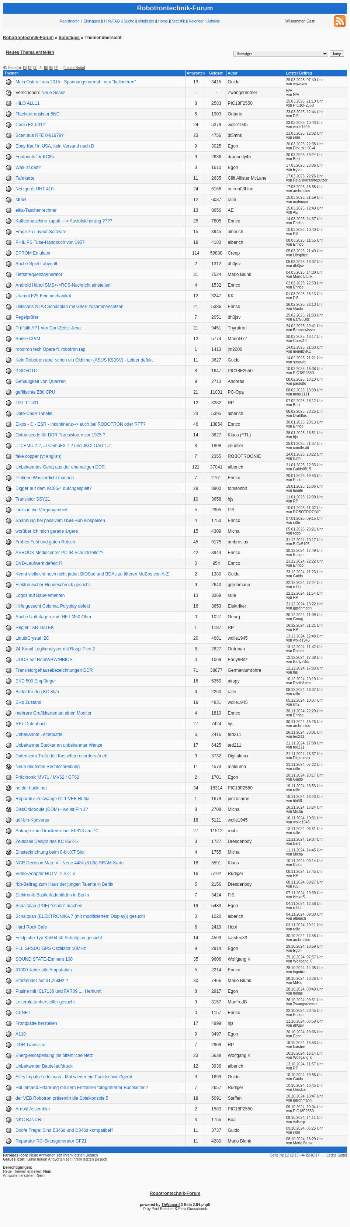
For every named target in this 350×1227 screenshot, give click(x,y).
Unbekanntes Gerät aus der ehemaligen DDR (60, 467)
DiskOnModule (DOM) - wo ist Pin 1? (51, 809)
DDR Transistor (30, 1044)
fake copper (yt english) (38, 456)
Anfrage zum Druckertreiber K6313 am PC (56, 830)
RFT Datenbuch (31, 723)
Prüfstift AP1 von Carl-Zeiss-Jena (48, 328)
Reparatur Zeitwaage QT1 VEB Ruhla (52, 798)
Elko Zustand (28, 702)
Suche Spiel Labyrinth (37, 263)
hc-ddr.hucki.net (31, 788)
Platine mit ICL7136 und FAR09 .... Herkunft (58, 991)
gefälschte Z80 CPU (35, 392)
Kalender (196, 21)
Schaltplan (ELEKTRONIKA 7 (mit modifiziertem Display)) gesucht (80, 916)
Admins (213, 21)
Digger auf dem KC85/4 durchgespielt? (53, 488)
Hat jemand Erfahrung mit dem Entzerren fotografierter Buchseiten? (81, 1087)
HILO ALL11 (27, 103)
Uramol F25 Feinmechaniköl (43, 295)
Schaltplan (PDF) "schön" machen (48, 905)
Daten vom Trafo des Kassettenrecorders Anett (61, 755)
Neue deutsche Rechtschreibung (47, 766)
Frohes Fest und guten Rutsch (45, 542)
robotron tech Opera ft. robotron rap (50, 349)
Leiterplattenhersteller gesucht (45, 1002)
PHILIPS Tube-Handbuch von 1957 (49, 242)
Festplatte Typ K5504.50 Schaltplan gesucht (58, 937)
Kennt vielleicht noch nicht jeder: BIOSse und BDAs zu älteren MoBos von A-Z (92, 574)
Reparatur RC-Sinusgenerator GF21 (51, 1141)
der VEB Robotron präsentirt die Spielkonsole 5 (61, 1098)
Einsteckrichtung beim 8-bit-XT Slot (49, 852)
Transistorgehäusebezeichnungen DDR (54, 670)
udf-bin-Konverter (32, 820)
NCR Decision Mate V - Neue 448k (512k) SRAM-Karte (69, 862)
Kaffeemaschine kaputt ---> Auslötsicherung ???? (63, 221)
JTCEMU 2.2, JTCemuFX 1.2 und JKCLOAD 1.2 (63, 445)
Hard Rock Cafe (31, 927)
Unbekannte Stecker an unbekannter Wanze (59, 745)
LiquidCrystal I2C (32, 638)
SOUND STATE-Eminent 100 (44, 959)
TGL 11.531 (27, 402)
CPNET (23, 1012)
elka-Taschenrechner (35, 210)
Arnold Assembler (32, 1109)
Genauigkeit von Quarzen (40, 381)
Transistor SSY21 (32, 499)
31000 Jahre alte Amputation (43, 969)
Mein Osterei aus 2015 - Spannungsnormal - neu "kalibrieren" (75, 81)
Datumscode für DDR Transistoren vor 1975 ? (60, 435)
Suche (129, 21)
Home (163, 21)
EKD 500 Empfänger (35, 681)
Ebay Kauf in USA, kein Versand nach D (54, 146)
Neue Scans (53, 92)
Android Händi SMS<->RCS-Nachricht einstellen (62, 285)
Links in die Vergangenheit (41, 509)
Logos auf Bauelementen (40, 595)
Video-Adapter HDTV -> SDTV (45, 873)
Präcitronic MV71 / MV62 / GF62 (47, 777)
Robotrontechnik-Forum (28, 37)
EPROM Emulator (33, 253)
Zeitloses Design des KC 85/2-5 (46, 841)
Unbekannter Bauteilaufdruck (44, 1066)
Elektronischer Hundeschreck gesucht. (53, 584)
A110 (20, 1034)
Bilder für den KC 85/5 (37, 691)
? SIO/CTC (26, 370)
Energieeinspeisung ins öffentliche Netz (54, 1055)
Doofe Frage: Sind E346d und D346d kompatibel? (64, 1130)
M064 (21, 199)
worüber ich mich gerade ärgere (46, 531)
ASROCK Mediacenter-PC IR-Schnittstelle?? (59, 552)
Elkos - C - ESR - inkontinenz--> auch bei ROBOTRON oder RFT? (80, 424)
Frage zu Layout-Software (40, 231)
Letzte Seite (74, 68)
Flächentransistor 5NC (37, 114)
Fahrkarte (24, 178)
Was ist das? (28, 167)
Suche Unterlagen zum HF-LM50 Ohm (53, 616)
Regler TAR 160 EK (34, 627)
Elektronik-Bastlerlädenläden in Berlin (52, 895)
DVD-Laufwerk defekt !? (38, 563)
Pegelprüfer (26, 317)
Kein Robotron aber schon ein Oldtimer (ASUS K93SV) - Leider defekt (84, 360)
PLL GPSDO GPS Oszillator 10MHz (50, 948)
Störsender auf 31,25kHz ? (41, 980)
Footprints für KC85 (34, 156)
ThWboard (171, 1205)
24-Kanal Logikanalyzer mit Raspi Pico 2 (55, 648)
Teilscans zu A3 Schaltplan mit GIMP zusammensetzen (69, 306)
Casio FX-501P (30, 124)
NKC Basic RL (29, 1119)
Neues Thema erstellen (30, 52)
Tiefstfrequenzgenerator (38, 274)
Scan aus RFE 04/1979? (39, 135)
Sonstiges (69, 37)
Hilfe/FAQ (112, 21)
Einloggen (92, 21)
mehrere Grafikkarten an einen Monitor (53, 713)
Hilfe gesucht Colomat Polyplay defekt (52, 606)
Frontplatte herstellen (36, 1023)
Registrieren (70, 21)
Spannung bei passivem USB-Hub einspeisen (60, 520)
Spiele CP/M (27, 338)
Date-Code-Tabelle (33, 413)
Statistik (178, 21)
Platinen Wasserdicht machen (44, 477)
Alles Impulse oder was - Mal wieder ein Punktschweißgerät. (74, 1076)
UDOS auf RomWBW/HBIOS (44, 659)
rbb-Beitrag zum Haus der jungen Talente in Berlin (64, 884)
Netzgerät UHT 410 (34, 188)
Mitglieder (146, 21)
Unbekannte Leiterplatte (38, 734)
